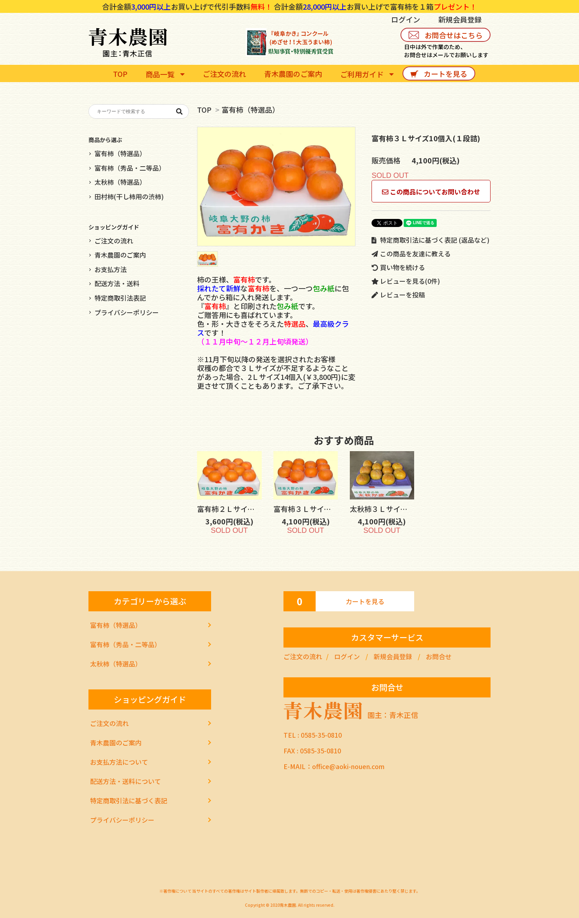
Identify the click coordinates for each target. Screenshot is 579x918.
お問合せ (439, 656)
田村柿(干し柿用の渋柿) (129, 196)
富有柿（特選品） (250, 109)
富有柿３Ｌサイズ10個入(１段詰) (333, 508)
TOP (204, 109)
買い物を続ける (398, 267)
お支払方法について (119, 762)
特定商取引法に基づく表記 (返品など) (430, 240)
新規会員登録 (460, 19)
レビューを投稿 (398, 294)
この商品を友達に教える (411, 253)
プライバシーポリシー (126, 312)
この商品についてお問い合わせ (431, 191)
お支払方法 (110, 269)
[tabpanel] (276, 186)
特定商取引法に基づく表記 (128, 800)
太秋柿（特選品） (120, 182)
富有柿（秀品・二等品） (129, 168)
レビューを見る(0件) (406, 281)
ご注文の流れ (113, 240)
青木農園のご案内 (120, 255)
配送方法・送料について (125, 781)
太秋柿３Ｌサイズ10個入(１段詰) (409, 508)
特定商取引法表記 (120, 298)
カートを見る (365, 601)
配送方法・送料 (117, 283)
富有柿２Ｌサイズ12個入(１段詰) (256, 508)
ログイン (405, 19)
